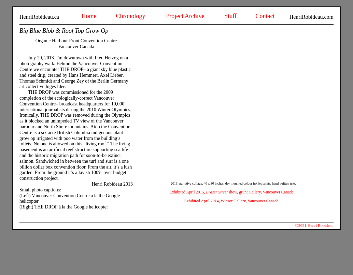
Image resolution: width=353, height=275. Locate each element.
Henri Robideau (321, 225)
